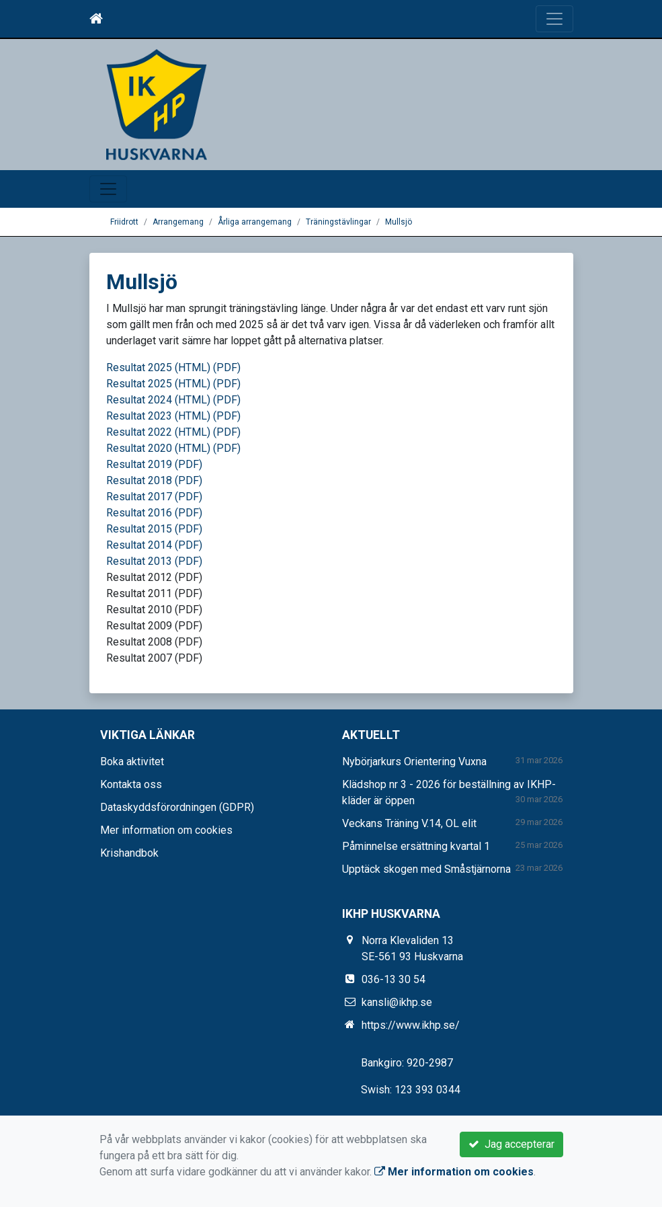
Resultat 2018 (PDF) (154, 480)
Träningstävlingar (338, 222)
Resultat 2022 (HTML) (158, 432)
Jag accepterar (511, 1144)
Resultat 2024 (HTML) (158, 399)
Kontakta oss (131, 784)
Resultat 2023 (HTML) (158, 416)
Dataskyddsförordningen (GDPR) (177, 807)
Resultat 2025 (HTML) (158, 367)
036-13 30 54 (393, 979)
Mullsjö (398, 222)
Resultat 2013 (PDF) (154, 561)
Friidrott (124, 222)
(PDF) (227, 367)
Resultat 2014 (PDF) (154, 545)
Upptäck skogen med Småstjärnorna (426, 869)
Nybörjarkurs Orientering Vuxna (414, 761)
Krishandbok (129, 853)
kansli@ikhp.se (397, 1002)
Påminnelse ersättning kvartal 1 (416, 846)
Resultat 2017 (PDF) (154, 496)
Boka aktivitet (132, 761)
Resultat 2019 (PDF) (154, 464)
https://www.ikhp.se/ (411, 1025)
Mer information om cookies (166, 830)
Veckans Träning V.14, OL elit (409, 823)
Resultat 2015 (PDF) (154, 528)
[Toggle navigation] (554, 18)
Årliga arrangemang (255, 222)
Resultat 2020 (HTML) (158, 448)
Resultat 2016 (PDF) (154, 512)
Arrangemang (178, 222)
